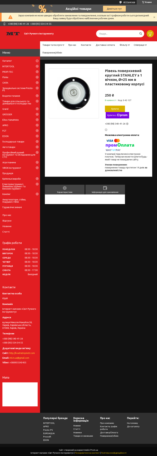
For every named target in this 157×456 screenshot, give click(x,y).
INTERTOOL (8, 66)
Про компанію (107, 423)
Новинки (77, 432)
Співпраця (139, 45)
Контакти (86, 45)
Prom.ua (94, 450)
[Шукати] (140, 33)
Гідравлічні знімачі (12, 207)
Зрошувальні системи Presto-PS (17, 89)
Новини (6, 226)
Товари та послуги (52, 45)
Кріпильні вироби (11, 179)
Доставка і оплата (105, 45)
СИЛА (5, 82)
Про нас (72, 45)
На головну (132, 423)
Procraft (47, 437)
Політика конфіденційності (114, 453)
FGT (4, 130)
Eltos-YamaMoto (10, 120)
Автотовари (8, 147)
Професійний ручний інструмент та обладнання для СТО (18, 154)
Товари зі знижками (83, 436)
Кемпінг (6, 194)
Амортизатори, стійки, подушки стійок (14, 200)
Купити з (117, 115)
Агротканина (9, 162)
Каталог (7, 60)
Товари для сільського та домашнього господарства (16, 102)
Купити (115, 109)
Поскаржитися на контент (87, 453)
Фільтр (123, 45)
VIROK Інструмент (11, 168)
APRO (5, 125)
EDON (5, 136)
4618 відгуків (129, 2)
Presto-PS (48, 430)
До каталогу (133, 426)
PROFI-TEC (7, 72)
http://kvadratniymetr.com (22, 353)
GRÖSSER (7, 114)
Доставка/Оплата (109, 432)
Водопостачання (11, 96)
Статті (6, 231)
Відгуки (6, 220)
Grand (5, 109)
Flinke (5, 77)
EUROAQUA (49, 433)
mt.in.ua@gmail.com (19, 358)
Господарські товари (13, 141)
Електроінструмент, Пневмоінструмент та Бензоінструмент (13, 186)
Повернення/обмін (52, 52)
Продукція (7, 173)
